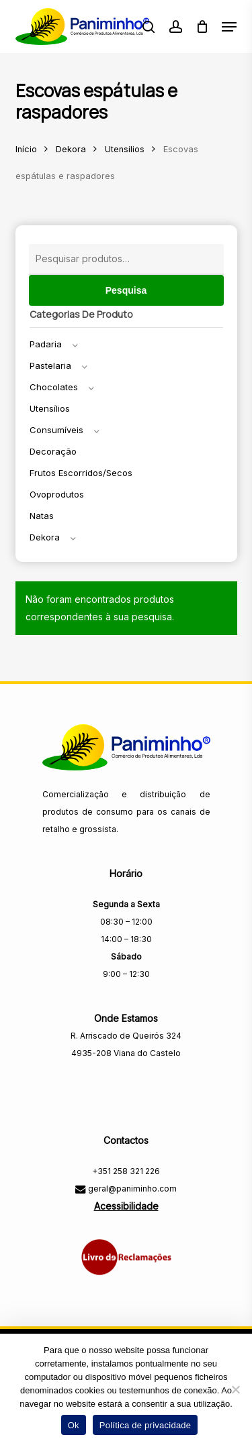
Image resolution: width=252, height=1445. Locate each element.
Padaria (46, 344)
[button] (229, 27)
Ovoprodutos (57, 494)
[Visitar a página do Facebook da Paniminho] (126, 1082)
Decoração (53, 451)
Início (26, 149)
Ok (73, 1425)
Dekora (71, 149)
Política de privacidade (145, 1425)
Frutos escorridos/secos (81, 472)
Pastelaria (50, 365)
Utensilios (124, 149)
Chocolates (54, 387)
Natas (42, 515)
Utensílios (50, 408)
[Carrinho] (202, 26)
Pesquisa (126, 290)
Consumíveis (56, 429)
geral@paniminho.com (131, 1188)
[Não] (235, 1389)
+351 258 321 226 (126, 1171)
